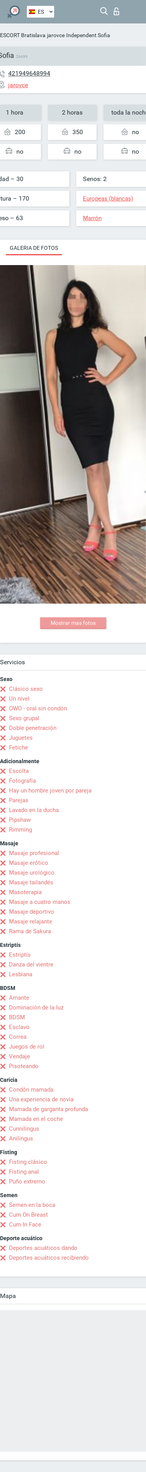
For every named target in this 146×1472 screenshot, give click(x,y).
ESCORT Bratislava (23, 35)
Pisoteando (24, 1066)
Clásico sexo (26, 688)
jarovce (56, 35)
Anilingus (21, 1138)
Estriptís (20, 954)
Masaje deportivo (31, 911)
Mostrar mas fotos (73, 623)
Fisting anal (24, 1171)
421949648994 (29, 73)
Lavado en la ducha (34, 810)
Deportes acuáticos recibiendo (49, 1257)
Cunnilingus (24, 1128)
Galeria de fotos (34, 248)
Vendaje (19, 1056)
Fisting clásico (28, 1161)
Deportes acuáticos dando (43, 1247)
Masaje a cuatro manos (39, 901)
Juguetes (21, 737)
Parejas (18, 800)
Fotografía (22, 780)
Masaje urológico (32, 872)
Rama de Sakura (30, 931)
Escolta (19, 771)
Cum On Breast (28, 1214)
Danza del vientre (31, 964)
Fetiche (18, 747)
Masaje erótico (28, 862)
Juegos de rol (26, 1046)
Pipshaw (20, 819)
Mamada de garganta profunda (48, 1109)
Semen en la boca (32, 1204)
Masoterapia (25, 892)
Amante (19, 997)
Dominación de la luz (36, 1007)
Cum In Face (25, 1224)
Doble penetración (32, 728)
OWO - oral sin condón (38, 708)
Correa (17, 1036)
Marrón (92, 218)
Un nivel (19, 698)
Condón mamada (31, 1089)
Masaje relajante (30, 921)
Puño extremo (27, 1181)
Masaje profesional (34, 853)
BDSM (17, 1017)
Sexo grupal (24, 718)
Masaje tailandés (31, 882)
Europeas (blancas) (108, 198)
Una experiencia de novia (41, 1099)
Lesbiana (20, 974)
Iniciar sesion (116, 11)
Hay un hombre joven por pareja (50, 790)
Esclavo (19, 1027)
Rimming (20, 829)
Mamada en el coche (36, 1118)
